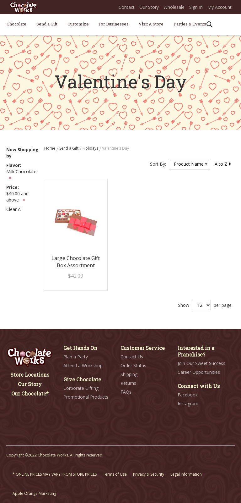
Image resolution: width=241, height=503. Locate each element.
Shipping (128, 374)
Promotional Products (85, 397)
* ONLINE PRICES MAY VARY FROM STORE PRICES (55, 474)
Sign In (196, 7)
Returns (128, 383)
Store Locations (29, 374)
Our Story (149, 7)
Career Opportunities (199, 372)
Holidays (91, 148)
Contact (127, 7)
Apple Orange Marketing (34, 493)
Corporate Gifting (81, 388)
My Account (219, 7)
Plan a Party (75, 357)
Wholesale (174, 7)
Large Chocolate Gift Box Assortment (75, 262)
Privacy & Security (148, 474)
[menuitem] (16, 24)
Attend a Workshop (83, 365)
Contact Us (131, 357)
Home (50, 148)
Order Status (133, 365)
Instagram (188, 403)
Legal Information (186, 474)
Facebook (188, 395)
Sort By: (158, 164)
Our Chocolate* (30, 393)
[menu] (120, 25)
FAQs (125, 392)
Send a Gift (69, 148)
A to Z (223, 164)
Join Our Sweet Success (201, 363)
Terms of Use (115, 474)
